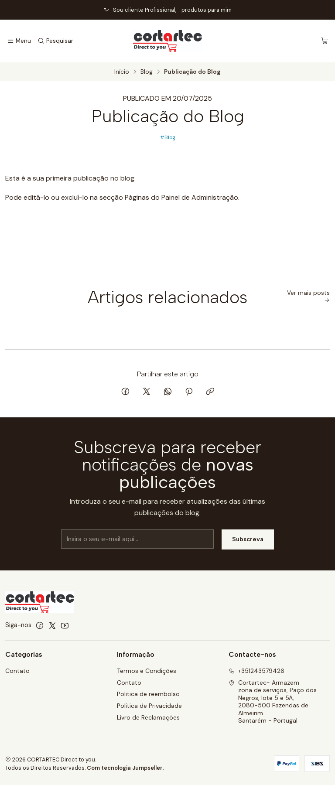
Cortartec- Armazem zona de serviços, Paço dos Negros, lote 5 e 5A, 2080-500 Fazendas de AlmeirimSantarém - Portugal (273, 702)
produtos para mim (206, 10)
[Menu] (19, 41)
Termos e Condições (146, 671)
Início (121, 72)
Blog (146, 72)
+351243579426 (256, 671)
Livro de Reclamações (148, 717)
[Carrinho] (324, 41)
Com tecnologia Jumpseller (125, 767)
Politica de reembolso (148, 694)
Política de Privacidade (149, 706)
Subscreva (247, 545)
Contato (17, 671)
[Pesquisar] (55, 41)
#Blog (167, 137)
